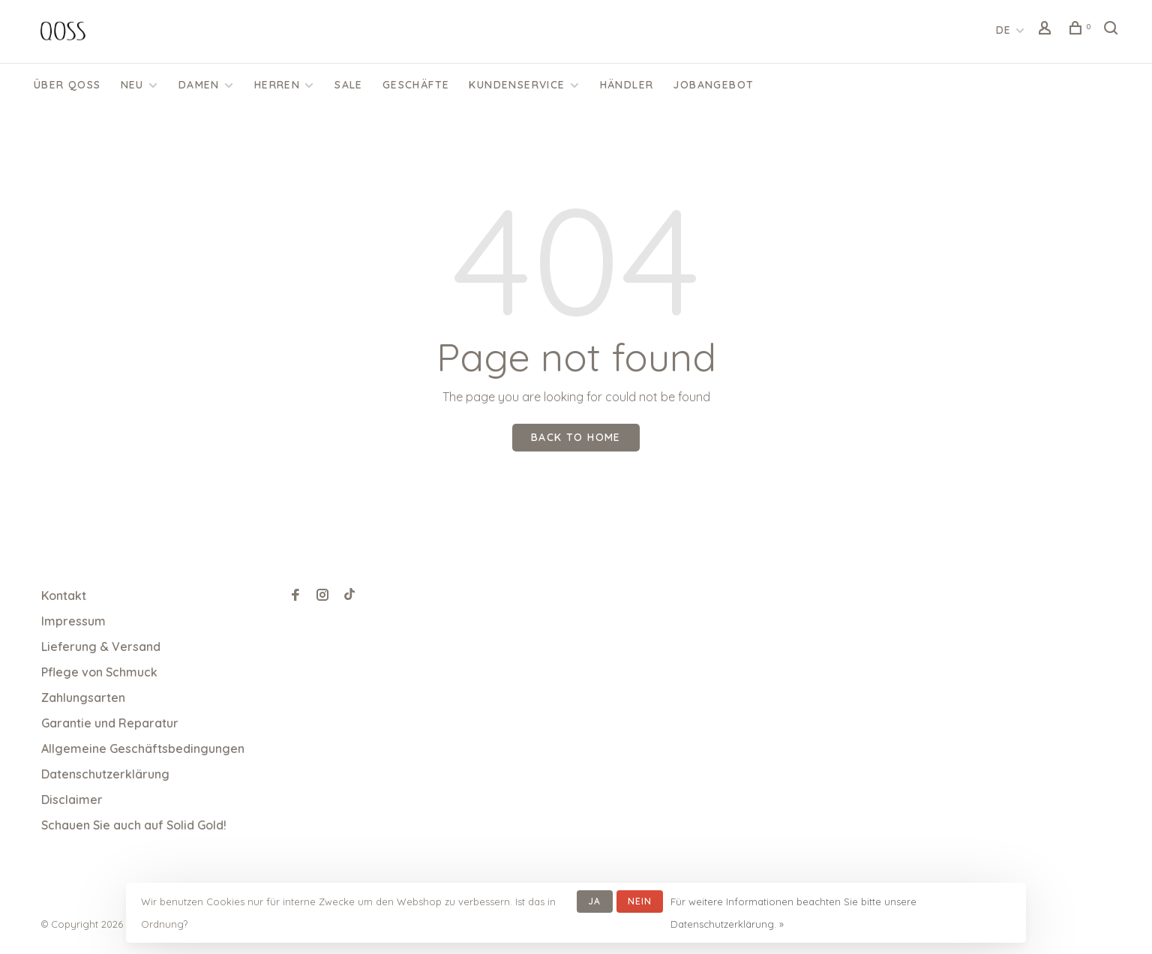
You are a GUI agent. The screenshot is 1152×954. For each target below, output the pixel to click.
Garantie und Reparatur (109, 723)
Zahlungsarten (83, 697)
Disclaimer (72, 799)
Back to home (576, 437)
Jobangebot (713, 85)
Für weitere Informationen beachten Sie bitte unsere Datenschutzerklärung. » (793, 913)
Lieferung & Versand (100, 646)
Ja (594, 901)
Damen (199, 85)
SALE (348, 85)
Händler (627, 85)
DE (1004, 30)
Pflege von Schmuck (99, 672)
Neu (132, 85)
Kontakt (63, 595)
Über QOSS (67, 85)
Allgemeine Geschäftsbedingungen (142, 748)
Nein (640, 901)
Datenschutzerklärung (105, 774)
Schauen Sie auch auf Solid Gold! (133, 825)
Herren (277, 85)
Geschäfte (416, 85)
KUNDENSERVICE (517, 85)
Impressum (73, 621)
